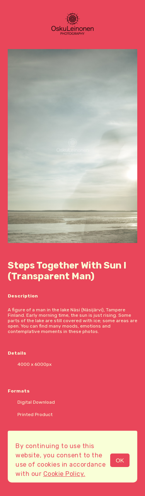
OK (120, 460)
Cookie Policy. (64, 473)
